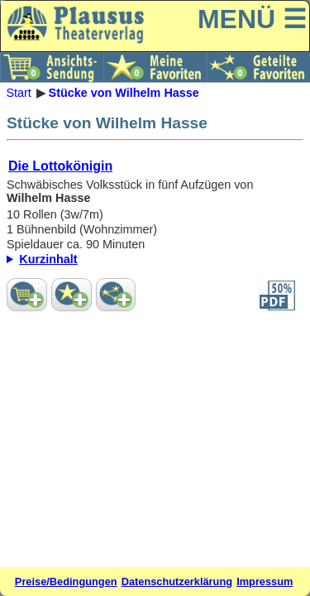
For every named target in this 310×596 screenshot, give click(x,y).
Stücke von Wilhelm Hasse (124, 92)
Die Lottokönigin (60, 166)
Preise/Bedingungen (66, 581)
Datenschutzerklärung (177, 581)
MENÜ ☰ (252, 19)
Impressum (264, 581)
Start (18, 92)
